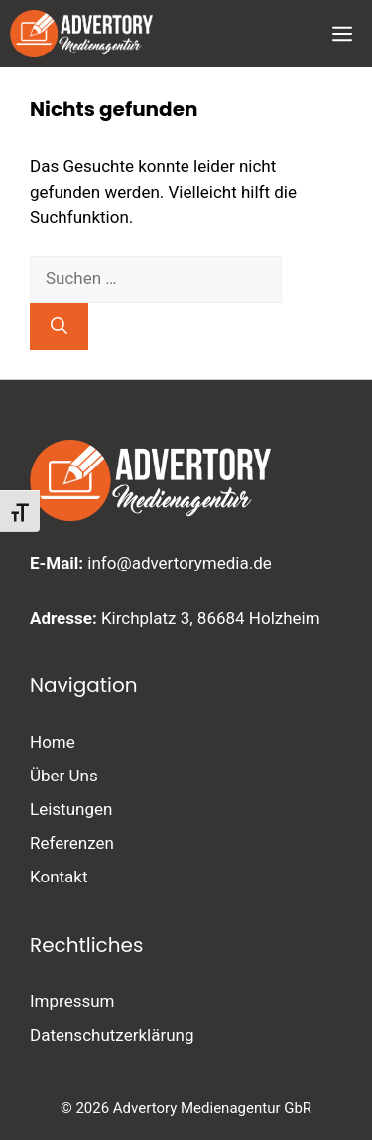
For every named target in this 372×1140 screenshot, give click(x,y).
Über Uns (64, 775)
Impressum (72, 1001)
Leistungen (71, 809)
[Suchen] (59, 327)
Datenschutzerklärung (111, 1035)
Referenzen (72, 843)
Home (52, 742)
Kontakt (59, 876)
